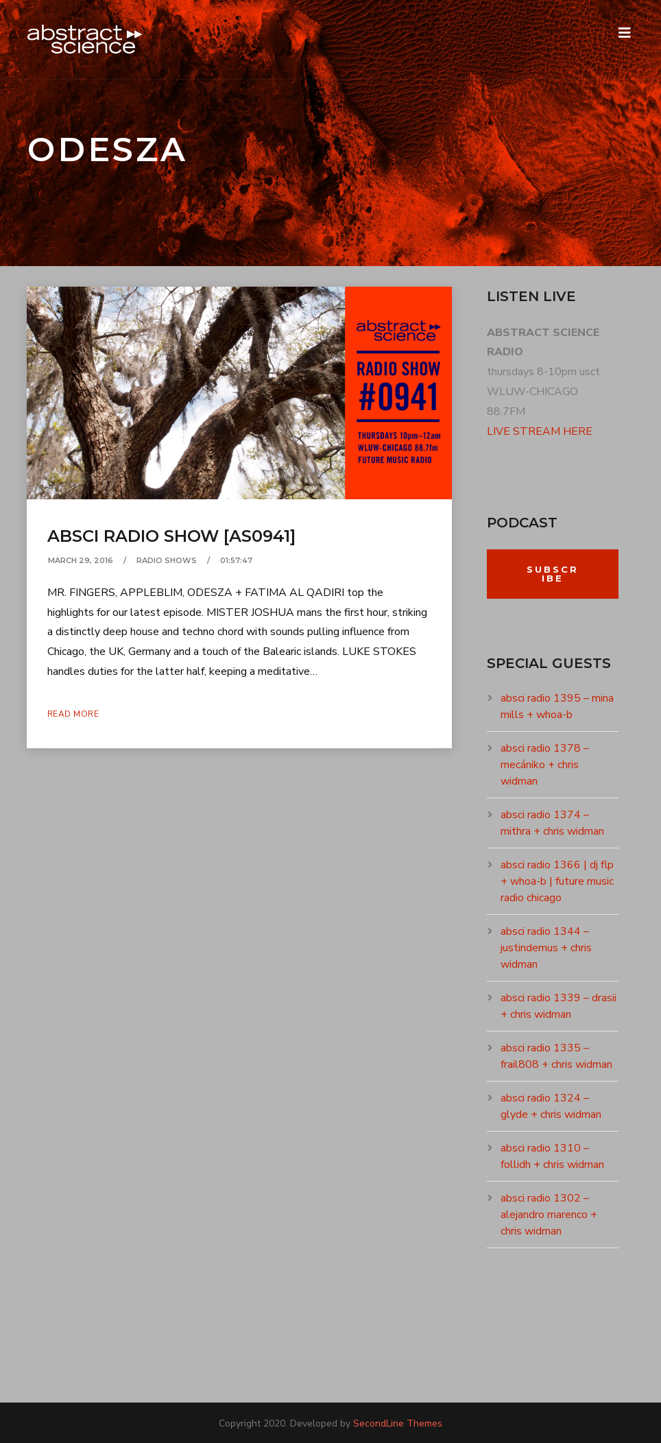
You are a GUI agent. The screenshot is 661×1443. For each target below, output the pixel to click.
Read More (73, 713)
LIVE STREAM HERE (539, 431)
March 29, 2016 (80, 560)
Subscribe (553, 574)
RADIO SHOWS (166, 560)
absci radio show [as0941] (171, 536)
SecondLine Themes (397, 1423)
